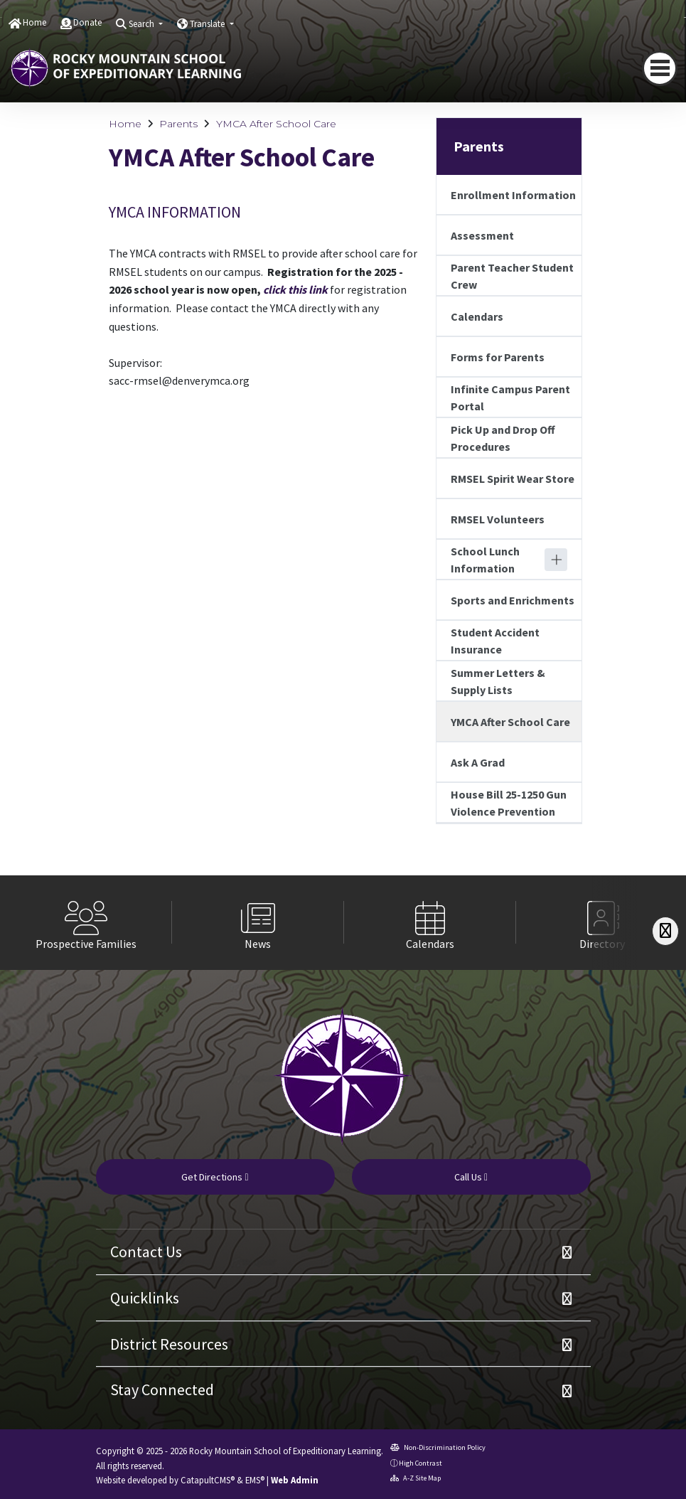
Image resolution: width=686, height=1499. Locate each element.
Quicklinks (144, 1298)
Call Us (471, 1176)
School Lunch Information (485, 559)
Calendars (477, 316)
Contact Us (146, 1251)
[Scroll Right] (665, 931)
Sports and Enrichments (512, 600)
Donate (87, 22)
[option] (86, 922)
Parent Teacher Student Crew (512, 276)
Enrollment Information (513, 195)
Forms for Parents (498, 357)
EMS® (254, 1479)
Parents (178, 123)
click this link (295, 289)
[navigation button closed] (659, 68)
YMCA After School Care (276, 123)
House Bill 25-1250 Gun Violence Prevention (509, 802)
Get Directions (214, 1176)
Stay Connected (162, 1389)
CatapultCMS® (208, 1479)
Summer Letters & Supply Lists (498, 681)
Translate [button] (208, 24)
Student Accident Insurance (495, 640)
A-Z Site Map (415, 1478)
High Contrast (420, 1463)
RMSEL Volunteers (498, 519)
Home (34, 22)
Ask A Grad (478, 762)
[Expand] (556, 559)
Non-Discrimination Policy (438, 1447)
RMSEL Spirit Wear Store (512, 478)
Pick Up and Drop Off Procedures (503, 438)
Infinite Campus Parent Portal (510, 397)
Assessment (482, 235)
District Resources (169, 1344)
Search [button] (142, 24)
